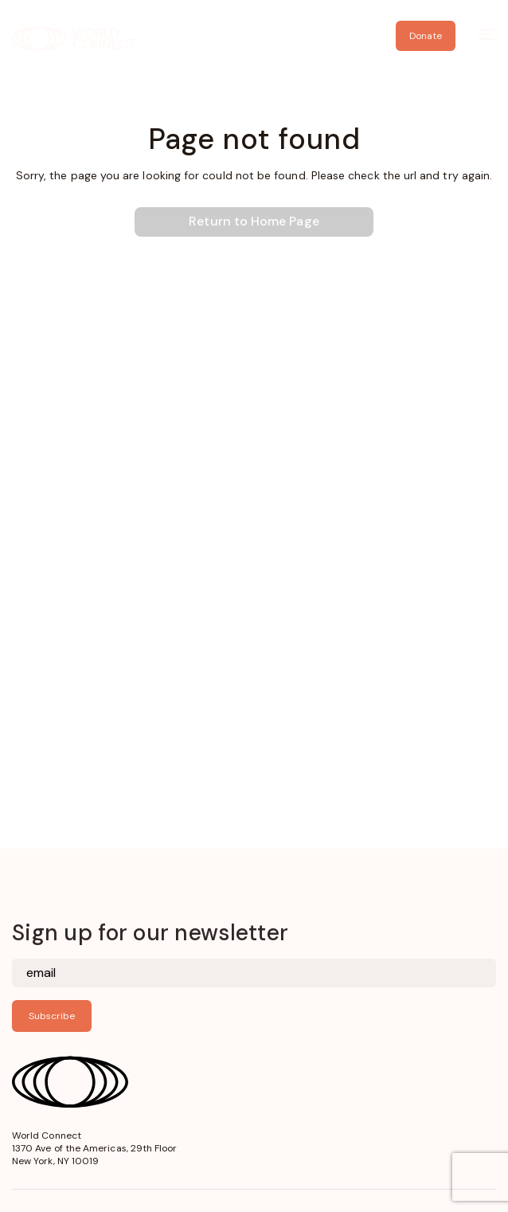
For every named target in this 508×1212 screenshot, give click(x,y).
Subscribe (52, 1016)
